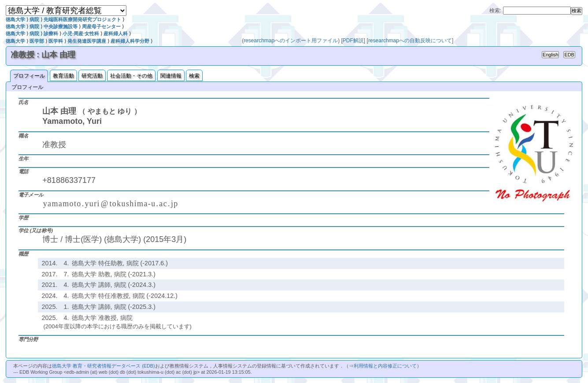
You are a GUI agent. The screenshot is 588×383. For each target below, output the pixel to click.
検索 (194, 76)
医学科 (55, 41)
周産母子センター (101, 26)
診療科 (51, 33)
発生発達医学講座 (86, 41)
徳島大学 (15, 19)
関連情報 (170, 76)
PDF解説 (353, 40)
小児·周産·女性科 (81, 33)
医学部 (37, 41)
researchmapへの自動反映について (410, 40)
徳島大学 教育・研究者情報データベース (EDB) (103, 365)
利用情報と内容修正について (385, 365)
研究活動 (92, 76)
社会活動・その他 (131, 76)
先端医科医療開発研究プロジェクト (82, 19)
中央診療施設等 (61, 26)
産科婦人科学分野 (130, 41)
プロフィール (29, 76)
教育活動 (63, 76)
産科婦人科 (116, 33)
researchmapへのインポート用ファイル (291, 40)
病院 (34, 19)
